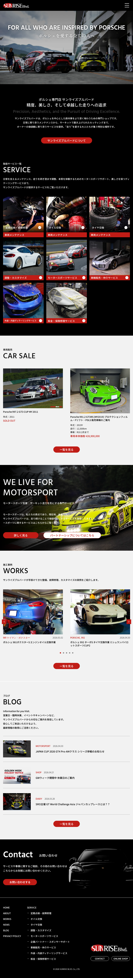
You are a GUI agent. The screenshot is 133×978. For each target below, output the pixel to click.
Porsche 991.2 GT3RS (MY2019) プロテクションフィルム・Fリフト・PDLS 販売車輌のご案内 (99, 418)
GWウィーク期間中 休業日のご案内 (55, 778)
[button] (4, 621)
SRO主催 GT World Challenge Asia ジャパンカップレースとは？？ (73, 804)
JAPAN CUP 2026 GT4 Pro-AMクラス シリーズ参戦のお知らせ (70, 751)
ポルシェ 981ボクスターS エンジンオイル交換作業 (29, 642)
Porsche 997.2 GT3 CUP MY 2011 (20, 411)
